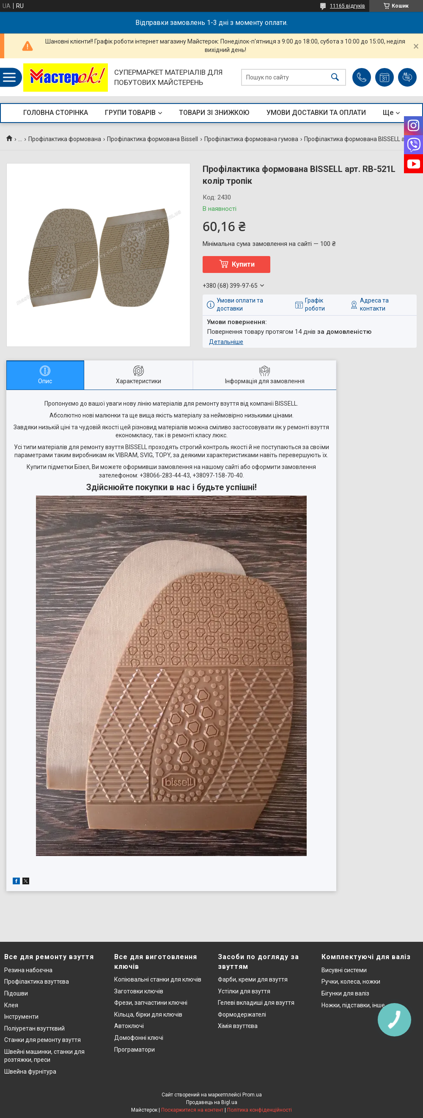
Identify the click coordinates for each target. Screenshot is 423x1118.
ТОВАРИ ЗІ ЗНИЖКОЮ (214, 113)
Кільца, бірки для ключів (148, 1014)
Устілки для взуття (244, 991)
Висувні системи (344, 970)
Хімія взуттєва (238, 1026)
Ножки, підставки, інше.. (354, 1005)
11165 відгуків (347, 6)
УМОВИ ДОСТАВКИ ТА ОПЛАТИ (316, 113)
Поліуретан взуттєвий (34, 1028)
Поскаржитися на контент (192, 1110)
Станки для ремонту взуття (42, 1039)
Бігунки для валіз (345, 993)
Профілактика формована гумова (251, 139)
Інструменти (21, 1016)
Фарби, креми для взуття (253, 979)
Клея (11, 1005)
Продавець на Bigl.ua (211, 1102)
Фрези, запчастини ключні (150, 1002)
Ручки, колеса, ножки (350, 981)
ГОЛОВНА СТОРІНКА (55, 113)
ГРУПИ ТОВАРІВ (130, 113)
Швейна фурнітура (30, 1071)
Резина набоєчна (28, 970)
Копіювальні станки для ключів (157, 979)
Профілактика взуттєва (36, 981)
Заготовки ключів (138, 991)
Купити (243, 264)
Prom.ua (252, 1095)
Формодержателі (242, 1014)
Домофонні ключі (138, 1037)
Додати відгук (407, 77)
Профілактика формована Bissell (152, 139)
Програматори (134, 1049)
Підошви (16, 993)
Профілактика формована (64, 139)
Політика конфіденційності (259, 1110)
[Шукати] (335, 77)
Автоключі (129, 1026)
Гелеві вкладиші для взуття (256, 1002)
